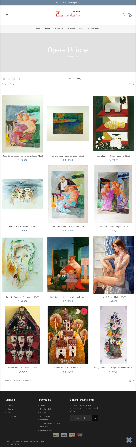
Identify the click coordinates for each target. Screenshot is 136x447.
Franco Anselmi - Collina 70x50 (68, 367)
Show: (4, 84)
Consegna (11, 405)
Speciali (43, 405)
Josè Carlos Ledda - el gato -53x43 (113, 226)
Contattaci (44, 420)
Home (37, 29)
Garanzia (59, 29)
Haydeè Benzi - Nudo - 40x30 (113, 297)
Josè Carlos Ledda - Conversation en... (68, 226)
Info (80, 29)
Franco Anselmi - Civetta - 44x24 (22, 367)
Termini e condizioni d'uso (50, 423)
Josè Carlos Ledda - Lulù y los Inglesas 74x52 (23, 156)
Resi (9, 413)
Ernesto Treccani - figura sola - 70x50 (22, 297)
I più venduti (44, 413)
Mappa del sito (46, 430)
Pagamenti (12, 416)
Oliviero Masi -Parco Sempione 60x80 (68, 156)
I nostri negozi (45, 416)
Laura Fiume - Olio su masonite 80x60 (113, 156)
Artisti (47, 29)
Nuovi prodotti (45, 409)
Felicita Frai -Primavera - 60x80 (22, 226)
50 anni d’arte (94, 29)
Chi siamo (71, 29)
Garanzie (11, 409)
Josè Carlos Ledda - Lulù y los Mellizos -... (68, 297)
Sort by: (71, 79)
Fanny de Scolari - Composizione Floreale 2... (113, 367)
